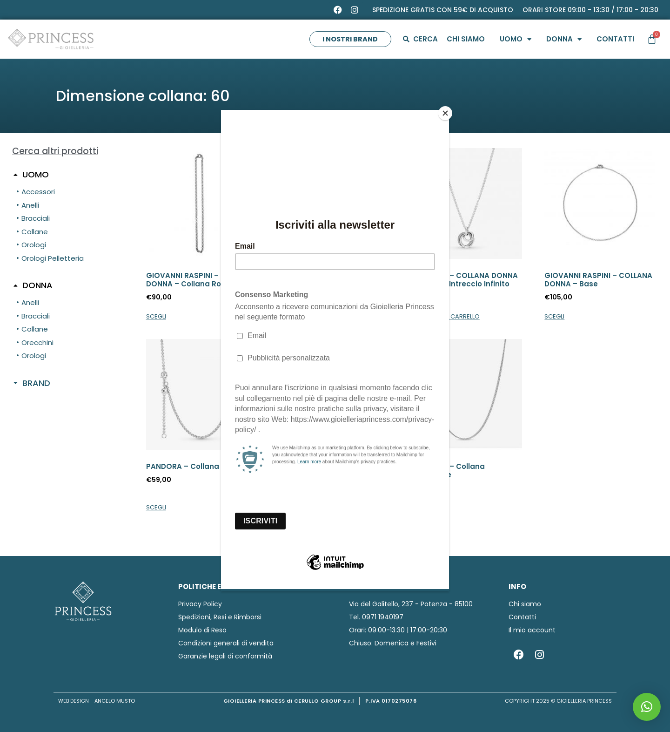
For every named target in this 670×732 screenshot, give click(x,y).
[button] (647, 707)
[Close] (447, 112)
